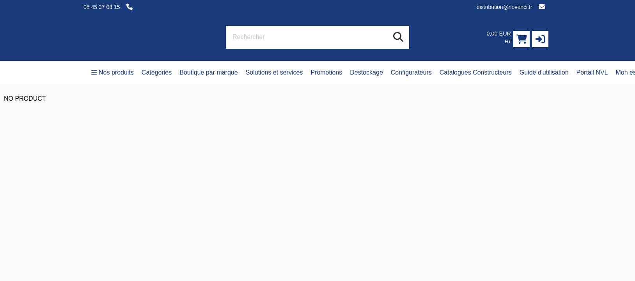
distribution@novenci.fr (504, 7)
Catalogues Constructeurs (476, 72)
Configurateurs (411, 72)
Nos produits (112, 72)
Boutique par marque (208, 72)
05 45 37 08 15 (101, 7)
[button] (540, 39)
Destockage (366, 72)
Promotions (326, 72)
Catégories (157, 72)
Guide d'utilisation (544, 72)
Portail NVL (592, 72)
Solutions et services (274, 72)
